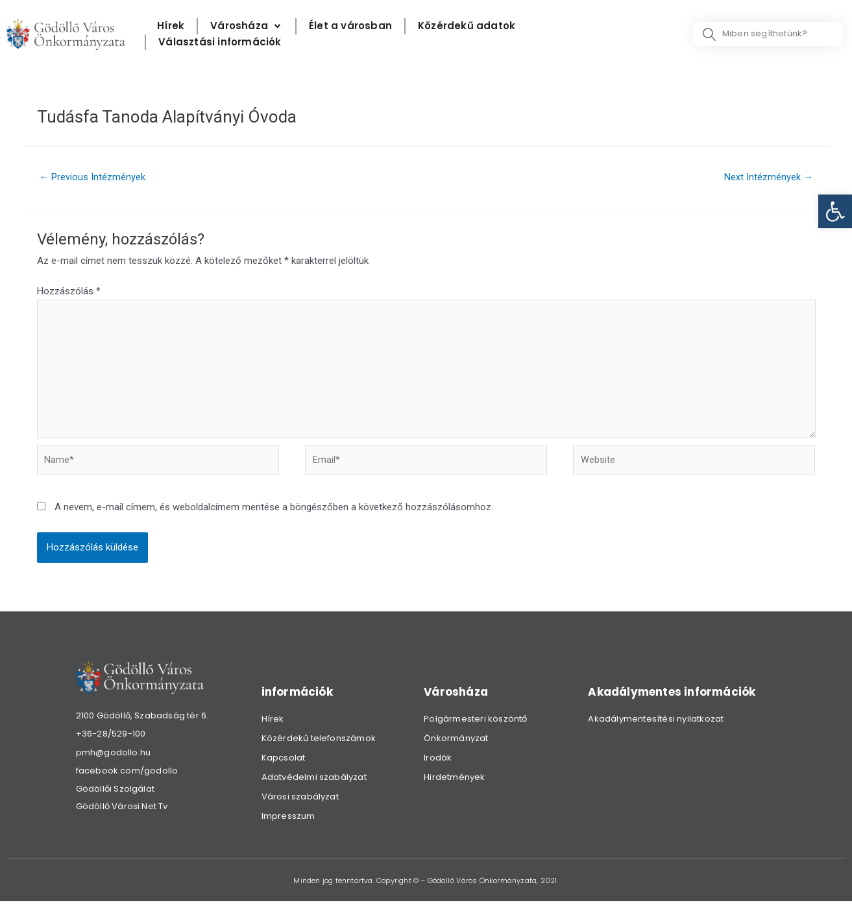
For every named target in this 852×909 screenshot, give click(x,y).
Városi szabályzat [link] (300, 803)
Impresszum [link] (288, 823)
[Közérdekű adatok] (467, 26)
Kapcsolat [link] (284, 765)
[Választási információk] (219, 42)
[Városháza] (246, 26)
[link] (835, 211)
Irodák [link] (438, 765)
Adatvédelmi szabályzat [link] (314, 784)
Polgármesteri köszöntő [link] (475, 726)
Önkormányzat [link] (456, 745)
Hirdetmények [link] (454, 784)
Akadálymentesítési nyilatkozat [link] (656, 726)
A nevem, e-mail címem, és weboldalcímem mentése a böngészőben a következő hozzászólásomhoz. (274, 514)
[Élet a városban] (350, 26)
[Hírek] (171, 26)
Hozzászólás (69, 292)
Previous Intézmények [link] (93, 177)
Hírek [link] (273, 726)
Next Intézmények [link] (768, 177)
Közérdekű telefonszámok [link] (319, 745)
